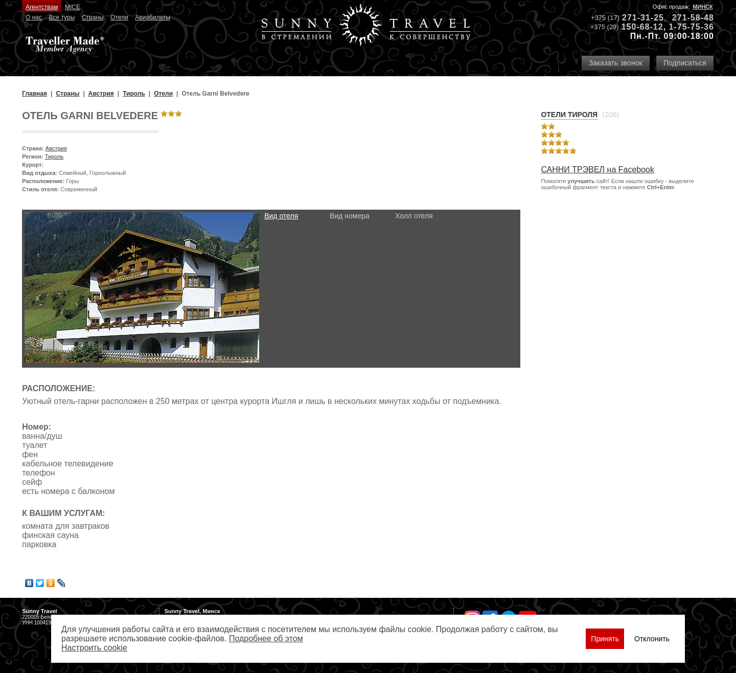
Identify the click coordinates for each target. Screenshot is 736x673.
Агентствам (42, 7)
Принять (605, 639)
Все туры (62, 17)
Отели (119, 17)
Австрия (56, 148)
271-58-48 (693, 17)
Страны (93, 17)
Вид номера (350, 216)
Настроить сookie (94, 647)
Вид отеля (281, 216)
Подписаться (684, 63)
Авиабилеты (152, 17)
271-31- (638, 17)
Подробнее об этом (266, 638)
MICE (72, 7)
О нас (34, 17)
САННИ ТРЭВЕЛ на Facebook (597, 169)
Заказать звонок (615, 63)
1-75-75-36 (691, 27)
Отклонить (652, 639)
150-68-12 (642, 27)
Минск (703, 7)
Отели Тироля (569, 114)
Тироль (54, 156)
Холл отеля (414, 216)
